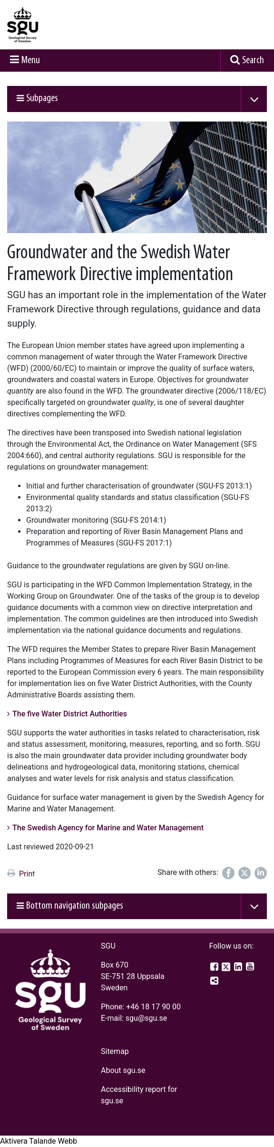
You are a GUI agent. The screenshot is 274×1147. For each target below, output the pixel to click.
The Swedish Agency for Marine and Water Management (108, 827)
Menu (30, 60)
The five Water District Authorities (69, 713)
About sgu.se (123, 1070)
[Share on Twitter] (244, 873)
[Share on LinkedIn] (260, 873)
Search (253, 60)
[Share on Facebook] (228, 873)
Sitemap (115, 1051)
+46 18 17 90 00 (153, 1006)
